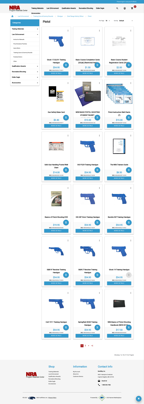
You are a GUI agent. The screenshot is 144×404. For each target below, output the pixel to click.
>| (92, 345)
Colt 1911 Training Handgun (56, 322)
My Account (76, 372)
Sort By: (116, 20)
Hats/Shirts (16, 48)
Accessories (25, 82)
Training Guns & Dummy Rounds (43, 16)
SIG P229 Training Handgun (87, 164)
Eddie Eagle (25, 77)
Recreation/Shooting (25, 71)
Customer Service (78, 376)
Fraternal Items (17, 57)
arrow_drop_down (34, 29)
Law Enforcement (23, 16)
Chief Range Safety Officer (75, 16)
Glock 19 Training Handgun (119, 269)
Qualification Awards (25, 66)
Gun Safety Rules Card (56, 112)
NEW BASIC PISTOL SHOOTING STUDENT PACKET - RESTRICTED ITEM (88, 115)
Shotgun (60, 16)
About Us (75, 374)
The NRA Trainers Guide (119, 164)
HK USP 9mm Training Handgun (88, 217)
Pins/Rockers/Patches (20, 44)
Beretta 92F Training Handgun (119, 217)
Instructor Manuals (18, 39)
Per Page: (101, 20)
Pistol (89, 16)
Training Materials (25, 29)
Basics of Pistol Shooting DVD (56, 217)
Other (15, 61)
